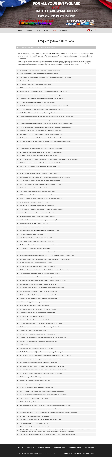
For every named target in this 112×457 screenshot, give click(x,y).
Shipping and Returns (75, 447)
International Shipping (60, 447)
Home (20, 30)
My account (64, 30)
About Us (20, 447)
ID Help (46, 30)
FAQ (54, 30)
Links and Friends (89, 447)
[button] (88, 30)
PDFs (38, 30)
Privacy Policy (30, 447)
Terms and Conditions (44, 447)
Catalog (29, 30)
